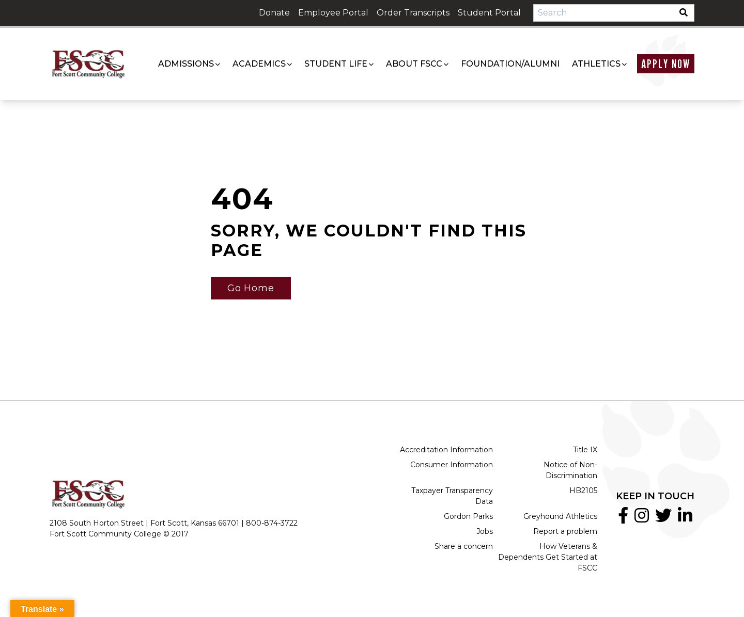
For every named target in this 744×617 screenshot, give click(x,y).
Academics (259, 64)
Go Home (250, 288)
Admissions (186, 64)
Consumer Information (451, 464)
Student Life (335, 64)
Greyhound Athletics (560, 516)
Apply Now (665, 63)
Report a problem (565, 531)
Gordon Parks (468, 516)
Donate (274, 13)
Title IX (585, 449)
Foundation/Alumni (510, 64)
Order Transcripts (413, 13)
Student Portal (489, 13)
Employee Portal (333, 13)
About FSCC (414, 64)
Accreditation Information (446, 449)
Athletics (596, 64)
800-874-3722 (272, 523)
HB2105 (583, 490)
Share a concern (464, 546)
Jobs (484, 531)
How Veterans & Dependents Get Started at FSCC (547, 557)
